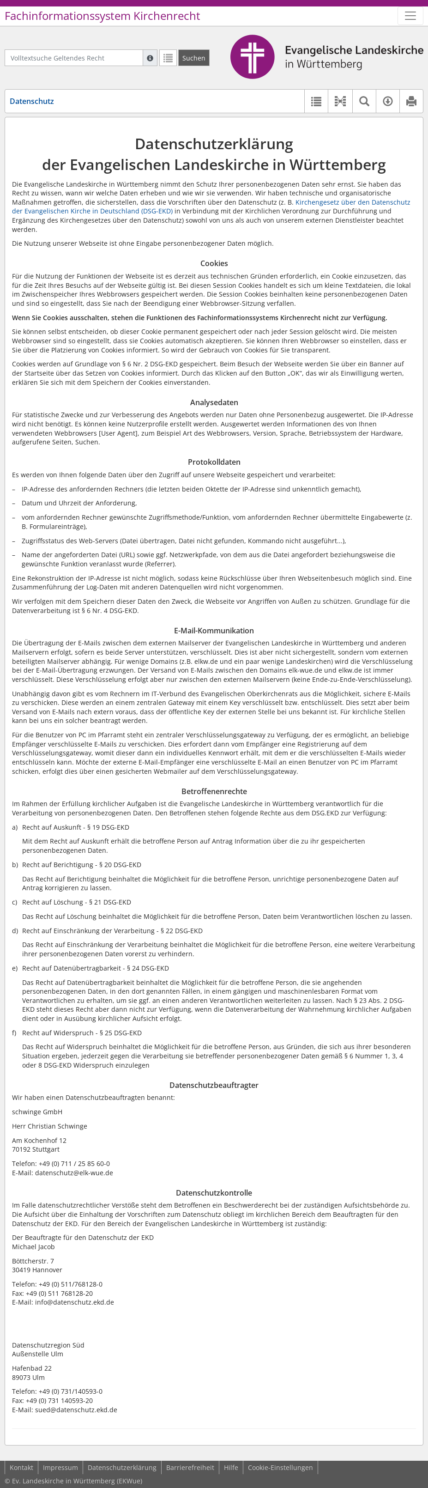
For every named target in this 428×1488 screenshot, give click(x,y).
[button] (340, 101)
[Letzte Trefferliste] (168, 57)
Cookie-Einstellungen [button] (280, 1467)
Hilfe (231, 1467)
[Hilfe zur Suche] (150, 57)
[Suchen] (194, 57)
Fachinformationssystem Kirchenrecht (102, 16)
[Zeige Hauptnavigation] (410, 15)
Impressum (60, 1467)
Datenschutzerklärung (122, 1467)
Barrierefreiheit (190, 1467)
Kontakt (21, 1467)
